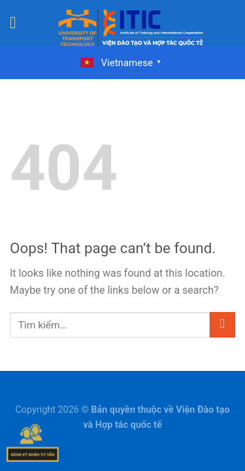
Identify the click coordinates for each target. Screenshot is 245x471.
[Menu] (18, 23)
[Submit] (222, 325)
